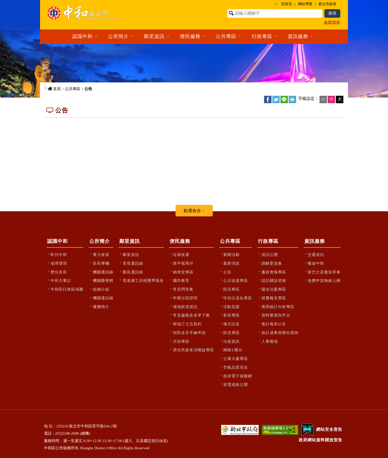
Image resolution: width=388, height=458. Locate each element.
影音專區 (231, 315)
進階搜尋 (332, 22)
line (284, 99)
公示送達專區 (235, 280)
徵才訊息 (231, 324)
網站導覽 (305, 4)
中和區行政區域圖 (67, 289)
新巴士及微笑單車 (324, 272)
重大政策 (101, 254)
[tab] (194, 210)
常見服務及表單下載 (191, 315)
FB (267, 99)
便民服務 (180, 241)
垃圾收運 (181, 254)
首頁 (57, 89)
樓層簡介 (101, 306)
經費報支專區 (273, 298)
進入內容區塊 (13, 3)
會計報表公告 (273, 324)
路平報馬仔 (183, 263)
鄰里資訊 (129, 241)
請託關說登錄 (273, 280)
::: (276, 3)
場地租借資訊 (185, 306)
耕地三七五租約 (187, 324)
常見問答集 (183, 289)
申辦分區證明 (185, 298)
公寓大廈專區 (235, 358)
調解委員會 (271, 263)
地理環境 (59, 263)
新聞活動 (231, 254)
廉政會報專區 (273, 272)
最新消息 (231, 263)
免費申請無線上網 (324, 280)
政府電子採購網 (237, 376)
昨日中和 (59, 254)
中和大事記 (61, 280)
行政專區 (268, 241)
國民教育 (181, 280)
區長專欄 (101, 263)
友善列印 (292, 99)
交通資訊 (316, 254)
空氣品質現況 (235, 367)
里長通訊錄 (133, 263)
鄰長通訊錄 (133, 272)
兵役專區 (181, 341)
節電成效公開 (235, 384)
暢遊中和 (316, 263)
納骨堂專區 (183, 272)
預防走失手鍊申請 (189, 332)
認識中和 (57, 241)
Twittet (276, 99)
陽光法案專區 (273, 289)
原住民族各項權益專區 (193, 350)
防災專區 (231, 289)
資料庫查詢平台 (275, 315)
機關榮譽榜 (103, 280)
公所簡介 (99, 241)
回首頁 (286, 4)
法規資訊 (231, 341)
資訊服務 (314, 241)
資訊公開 (269, 254)
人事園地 (269, 341)
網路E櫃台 (232, 350)
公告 (88, 89)
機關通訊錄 (103, 272)
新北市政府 (327, 4)
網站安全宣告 (329, 429)
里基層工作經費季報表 (143, 280)
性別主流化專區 (237, 298)
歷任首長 (59, 272)
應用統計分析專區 (277, 306)
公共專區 (72, 89)
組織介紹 (101, 289)
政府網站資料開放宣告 (320, 440)
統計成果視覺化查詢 (279, 332)
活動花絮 (231, 306)
